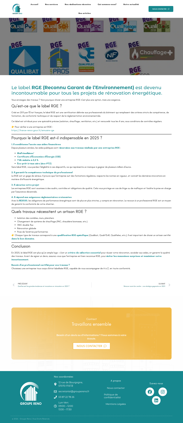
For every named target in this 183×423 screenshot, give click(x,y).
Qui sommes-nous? (107, 4)
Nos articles (84, 13)
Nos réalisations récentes (78, 4)
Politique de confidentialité (112, 396)
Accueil (34, 4)
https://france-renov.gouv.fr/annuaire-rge (32, 130)
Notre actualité (131, 4)
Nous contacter (116, 388)
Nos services (51, 4)
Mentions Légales (116, 404)
